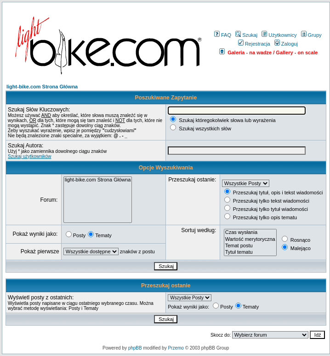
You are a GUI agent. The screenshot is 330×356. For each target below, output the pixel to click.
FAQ (222, 35)
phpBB (135, 347)
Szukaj (246, 35)
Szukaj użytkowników (29, 156)
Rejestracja (254, 44)
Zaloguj (286, 44)
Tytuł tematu (250, 252)
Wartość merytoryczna (250, 239)
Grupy (311, 35)
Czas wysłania (250, 232)
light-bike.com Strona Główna (42, 86)
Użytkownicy (279, 35)
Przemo (175, 347)
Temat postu (250, 246)
